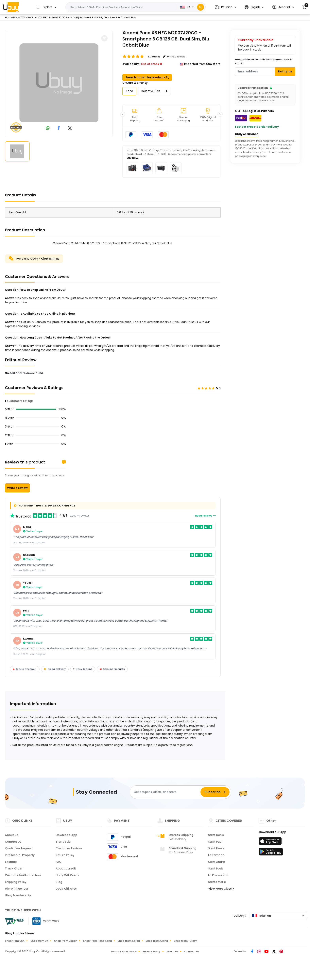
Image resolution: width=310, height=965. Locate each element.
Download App (66, 835)
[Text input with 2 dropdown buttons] (122, 7)
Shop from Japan (65, 941)
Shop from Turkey (185, 941)
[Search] (200, 7)
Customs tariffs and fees (23, 875)
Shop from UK (39, 941)
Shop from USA (15, 941)
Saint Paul (215, 842)
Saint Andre (216, 862)
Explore (44, 7)
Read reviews (205, 516)
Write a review (17, 488)
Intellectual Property (20, 855)
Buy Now (132, 158)
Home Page (12, 17)
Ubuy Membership (18, 895)
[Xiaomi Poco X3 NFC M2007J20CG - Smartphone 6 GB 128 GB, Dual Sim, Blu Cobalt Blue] (58, 82)
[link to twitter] (70, 128)
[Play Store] (271, 853)
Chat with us (50, 259)
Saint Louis (215, 868)
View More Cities (221, 889)
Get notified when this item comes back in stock (264, 61)
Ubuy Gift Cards (67, 875)
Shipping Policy (15, 882)
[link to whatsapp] (48, 128)
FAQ (58, 862)
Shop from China (157, 941)
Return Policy (65, 855)
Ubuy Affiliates (66, 889)
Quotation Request (18, 848)
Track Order (14, 868)
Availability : (131, 64)
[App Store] (271, 842)
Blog (59, 882)
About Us (11, 835)
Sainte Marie (217, 882)
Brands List (63, 842)
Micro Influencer (16, 889)
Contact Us (13, 842)
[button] (225, 7)
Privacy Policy (152, 951)
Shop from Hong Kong (97, 941)
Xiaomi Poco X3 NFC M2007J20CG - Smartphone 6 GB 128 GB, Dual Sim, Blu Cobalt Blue (79, 17)
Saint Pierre (216, 848)
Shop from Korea (129, 941)
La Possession (218, 875)
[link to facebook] (59, 128)
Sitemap (11, 862)
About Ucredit (66, 868)
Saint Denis (216, 835)
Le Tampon (216, 855)
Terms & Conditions (124, 951)
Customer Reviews (69, 848)
